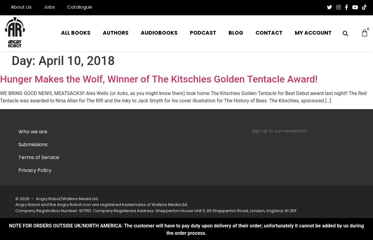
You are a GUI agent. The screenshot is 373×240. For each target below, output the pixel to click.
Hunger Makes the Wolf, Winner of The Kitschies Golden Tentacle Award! (158, 79)
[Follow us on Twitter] (329, 7)
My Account (313, 33)
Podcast (203, 33)
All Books (75, 33)
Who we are (32, 132)
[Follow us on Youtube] (355, 7)
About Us (21, 7)
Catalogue (79, 7)
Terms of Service (38, 157)
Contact (269, 33)
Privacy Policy (35, 170)
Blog (236, 33)
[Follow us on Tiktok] (364, 7)
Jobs (49, 7)
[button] (345, 33)
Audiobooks (159, 33)
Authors (116, 33)
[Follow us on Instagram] (338, 7)
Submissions (33, 145)
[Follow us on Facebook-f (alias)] (346, 7)
